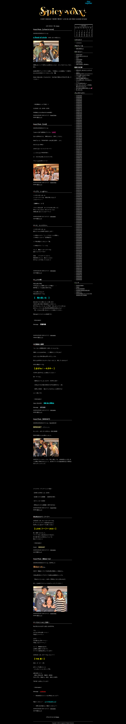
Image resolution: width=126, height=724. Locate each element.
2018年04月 (79, 123)
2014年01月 (79, 206)
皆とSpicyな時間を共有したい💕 (84, 88)
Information (53, 216)
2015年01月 (79, 186)
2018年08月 (79, 116)
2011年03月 (79, 261)
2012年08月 (79, 234)
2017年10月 (79, 133)
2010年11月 (79, 268)
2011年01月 (79, 264)
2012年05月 (79, 238)
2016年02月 (79, 165)
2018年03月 (79, 125)
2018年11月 (79, 112)
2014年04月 (79, 201)
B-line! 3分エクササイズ (82, 56)
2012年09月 (79, 232)
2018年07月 (79, 118)
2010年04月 (79, 279)
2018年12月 (79, 110)
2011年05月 (79, 258)
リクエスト (79, 42)
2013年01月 (79, 225)
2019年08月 (79, 97)
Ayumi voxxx (79, 54)
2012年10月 (79, 230)
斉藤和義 (43, 324)
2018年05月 (79, 121)
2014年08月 (79, 195)
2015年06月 (79, 178)
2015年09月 (79, 173)
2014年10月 (79, 191)
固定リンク (39, 117)
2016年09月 (79, 154)
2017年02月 (79, 146)
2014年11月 (79, 190)
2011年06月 (79, 256)
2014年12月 (79, 188)
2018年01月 (79, 128)
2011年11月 (79, 248)
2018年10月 (79, 113)
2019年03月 (79, 105)
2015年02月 (79, 185)
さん (39, 567)
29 (86, 35)
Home (57, 26)
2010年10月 (79, 269)
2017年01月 (79, 147)
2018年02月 (79, 126)
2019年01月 (79, 108)
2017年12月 (79, 130)
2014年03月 (79, 203)
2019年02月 (79, 107)
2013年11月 (79, 209)
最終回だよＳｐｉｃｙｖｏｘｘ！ (84, 73)
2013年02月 (79, 224)
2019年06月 (79, 100)
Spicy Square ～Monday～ (82, 64)
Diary (77, 57)
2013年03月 (79, 222)
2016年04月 (79, 162)
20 (81, 34)
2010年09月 (79, 271)
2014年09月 (79, 193)
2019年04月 (79, 104)
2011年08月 (79, 253)
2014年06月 (79, 198)
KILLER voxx (79, 62)
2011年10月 (79, 250)
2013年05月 (79, 219)
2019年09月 (79, 95)
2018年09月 (79, 115)
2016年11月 (79, 151)
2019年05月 (79, 102)
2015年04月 (79, 182)
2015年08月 (79, 175)
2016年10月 (79, 152)
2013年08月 (79, 214)
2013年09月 (79, 212)
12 (79, 32)
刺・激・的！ (79, 89)
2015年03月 (79, 183)
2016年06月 (79, 159)
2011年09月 (79, 252)
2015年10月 (79, 172)
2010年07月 (79, 274)
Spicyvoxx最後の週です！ (82, 78)
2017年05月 (79, 141)
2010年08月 (79, 273)
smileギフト (79, 292)
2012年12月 (79, 227)
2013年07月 (79, 216)
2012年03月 (79, 242)
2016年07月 (79, 157)
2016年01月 (79, 167)
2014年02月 (79, 204)
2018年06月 (79, 120)
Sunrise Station (80, 285)
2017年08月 (79, 136)
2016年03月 (79, 164)
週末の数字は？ (80, 48)
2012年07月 (79, 235)
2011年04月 (79, 260)
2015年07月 (79, 177)
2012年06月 (79, 237)
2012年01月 (79, 245)
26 (79, 35)
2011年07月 (79, 255)
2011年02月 (79, 263)
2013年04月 (79, 221)
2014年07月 (79, 196)
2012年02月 (79, 243)
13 (81, 32)
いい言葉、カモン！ (81, 76)
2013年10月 (79, 211)
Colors (77, 287)
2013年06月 (79, 217)
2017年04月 (79, 143)
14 (84, 32)
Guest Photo (53, 115)
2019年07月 (79, 99)
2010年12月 (79, 266)
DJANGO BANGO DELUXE (83, 290)
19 (79, 34)
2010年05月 (79, 278)
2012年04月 (79, 240)
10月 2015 (83, 25)
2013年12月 (79, 208)
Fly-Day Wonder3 (80, 288)
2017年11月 (79, 131)
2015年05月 (79, 180)
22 (86, 34)
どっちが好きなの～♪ (81, 83)
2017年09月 (79, 134)
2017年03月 (79, 144)
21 (84, 34)
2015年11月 (79, 170)
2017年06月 (79, 139)
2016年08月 (79, 156)
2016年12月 (79, 149)
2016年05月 (79, 160)
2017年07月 (79, 138)
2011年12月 (79, 247)
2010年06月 (79, 276)
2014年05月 (79, 199)
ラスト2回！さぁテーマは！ (83, 75)
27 (81, 35)
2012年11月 (79, 229)
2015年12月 (79, 169)
